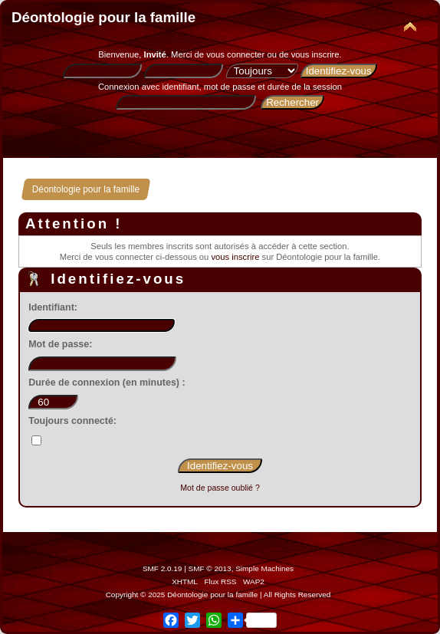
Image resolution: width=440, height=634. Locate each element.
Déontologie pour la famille (103, 17)
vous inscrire (315, 54)
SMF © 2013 (210, 568)
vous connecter (235, 54)
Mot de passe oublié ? (220, 487)
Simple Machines (264, 568)
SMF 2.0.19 (162, 568)
